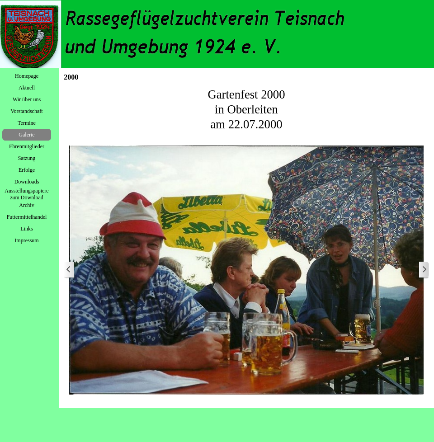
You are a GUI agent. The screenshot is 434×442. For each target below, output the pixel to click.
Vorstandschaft (26, 111)
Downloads (26, 182)
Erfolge (27, 170)
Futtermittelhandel (27, 217)
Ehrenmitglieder (26, 146)
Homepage (26, 76)
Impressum (26, 240)
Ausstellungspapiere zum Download (26, 194)
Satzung (27, 158)
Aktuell (27, 88)
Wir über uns (27, 99)
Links (26, 229)
